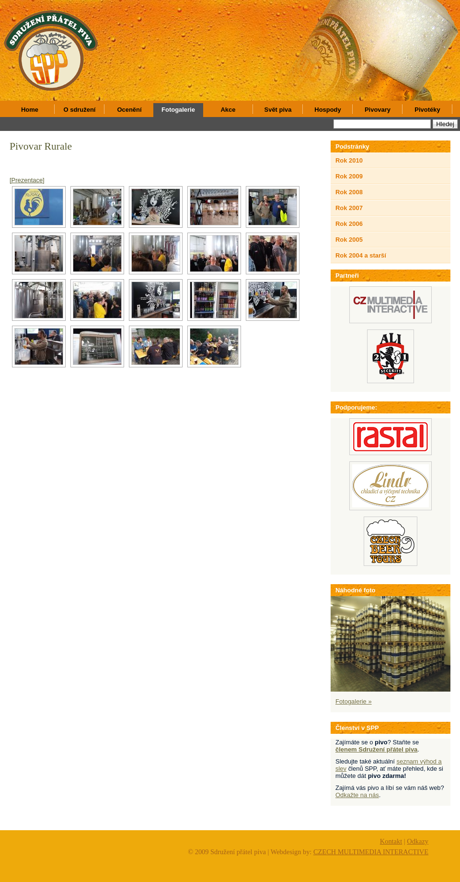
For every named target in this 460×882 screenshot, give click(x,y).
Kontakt (391, 841)
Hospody (327, 109)
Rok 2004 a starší (360, 255)
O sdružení (80, 109)
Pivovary (378, 109)
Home (29, 109)
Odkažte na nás (357, 795)
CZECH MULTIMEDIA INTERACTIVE (370, 852)
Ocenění (129, 109)
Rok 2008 (349, 192)
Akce (228, 109)
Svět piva (278, 109)
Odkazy (417, 841)
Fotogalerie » (353, 701)
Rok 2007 (349, 208)
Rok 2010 (349, 160)
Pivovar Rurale (41, 146)
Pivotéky (427, 109)
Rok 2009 (349, 176)
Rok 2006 (349, 223)
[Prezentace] (27, 180)
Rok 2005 (349, 239)
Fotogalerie (178, 109)
